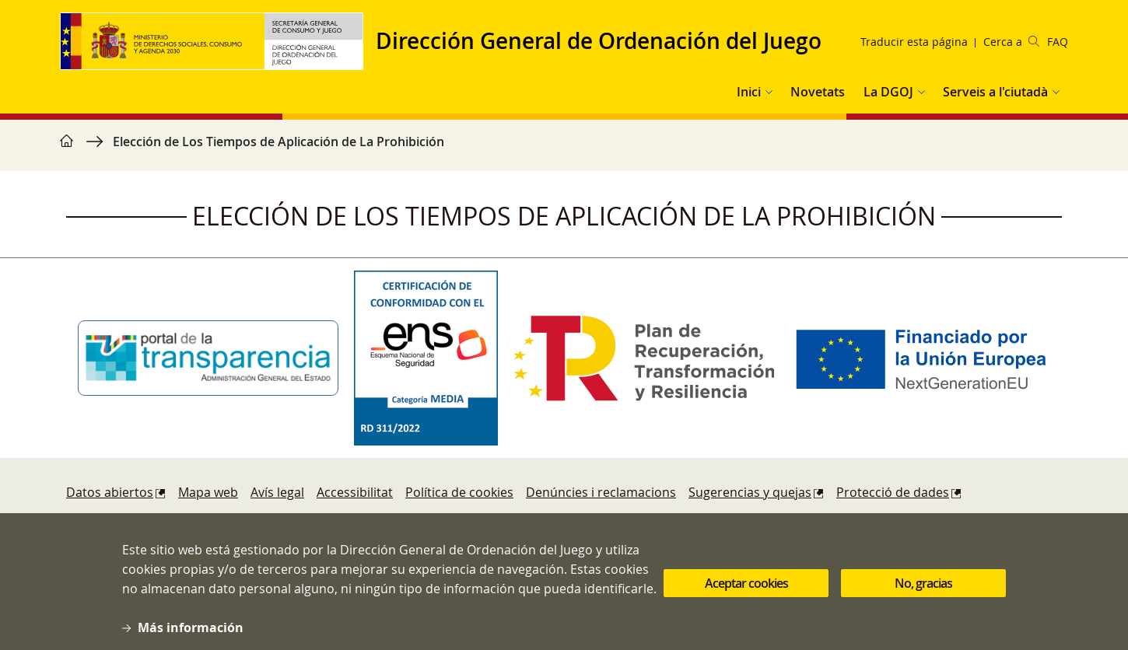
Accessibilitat (355, 492)
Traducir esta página (914, 41)
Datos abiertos (109, 492)
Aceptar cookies (746, 592)
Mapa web (208, 492)
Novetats (817, 91)
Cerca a (1011, 41)
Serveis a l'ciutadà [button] (995, 91)
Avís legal (277, 492)
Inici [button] (749, 91)
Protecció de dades (892, 492)
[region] (564, 149)
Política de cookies (459, 492)
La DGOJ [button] (888, 91)
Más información (190, 636)
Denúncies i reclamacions (601, 492)
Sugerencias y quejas (749, 492)
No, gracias (923, 592)
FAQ (1057, 41)
